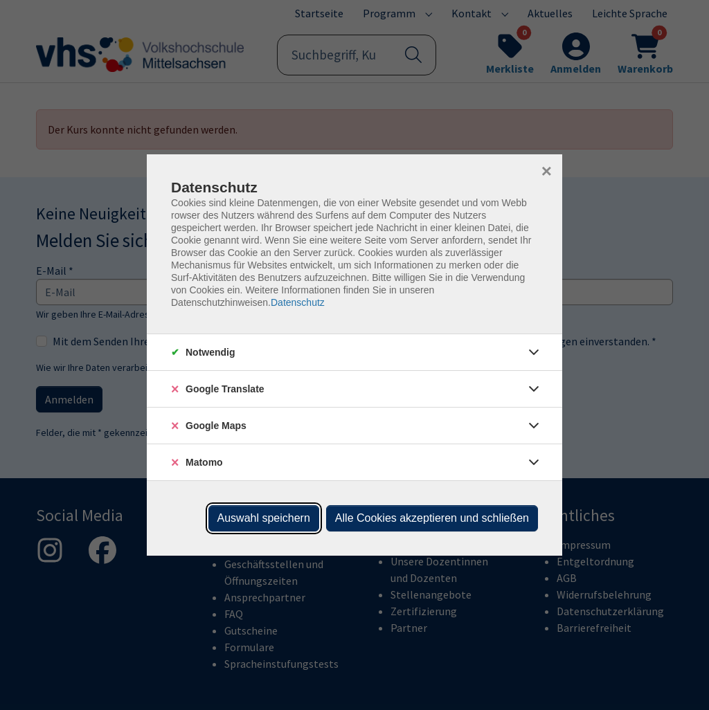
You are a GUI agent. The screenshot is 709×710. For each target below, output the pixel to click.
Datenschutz (298, 302)
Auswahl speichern (263, 518)
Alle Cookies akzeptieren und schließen (432, 518)
